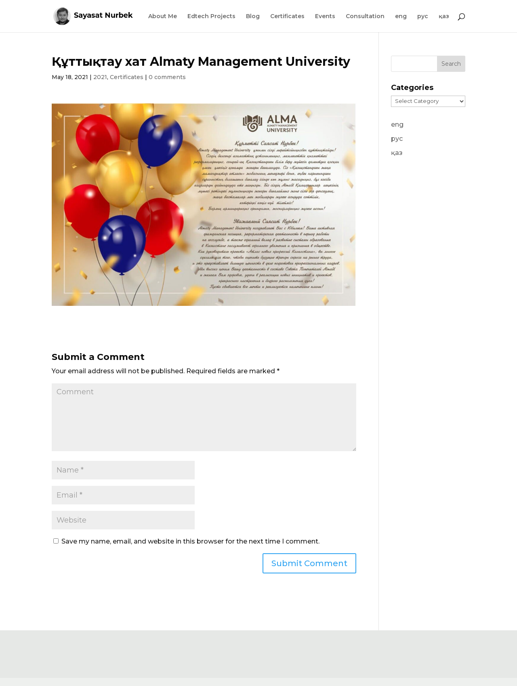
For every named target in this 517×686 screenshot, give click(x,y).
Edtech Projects (211, 16)
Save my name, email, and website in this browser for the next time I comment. (190, 541)
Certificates (287, 16)
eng (401, 16)
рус (422, 16)
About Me (162, 16)
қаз (444, 16)
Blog (253, 16)
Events (325, 16)
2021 (100, 77)
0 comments (167, 77)
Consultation (365, 16)
